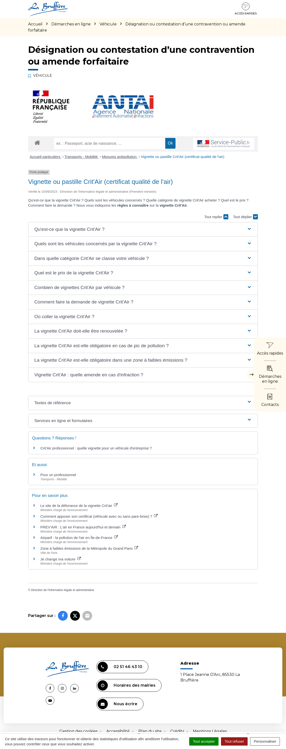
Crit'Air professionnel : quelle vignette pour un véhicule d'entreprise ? (96, 448)
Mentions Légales (210, 731)
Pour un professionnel (58, 475)
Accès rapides (246, 8)
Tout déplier (245, 216)
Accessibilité (118, 731)
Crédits (177, 731)
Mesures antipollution (120, 157)
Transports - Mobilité (82, 157)
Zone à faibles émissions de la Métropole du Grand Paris (89, 548)
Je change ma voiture (60, 559)
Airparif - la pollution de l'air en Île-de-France (79, 538)
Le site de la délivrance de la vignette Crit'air (79, 505)
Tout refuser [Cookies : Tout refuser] (234, 741)
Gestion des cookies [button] (78, 731)
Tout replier (216, 216)
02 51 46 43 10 (120, 667)
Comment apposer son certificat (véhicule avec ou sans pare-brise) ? (99, 516)
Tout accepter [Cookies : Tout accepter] (204, 741)
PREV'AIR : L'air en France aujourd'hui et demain (83, 527)
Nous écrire (117, 704)
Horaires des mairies (126, 685)
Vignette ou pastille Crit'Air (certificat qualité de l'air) (182, 157)
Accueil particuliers (45, 157)
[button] (143, 229)
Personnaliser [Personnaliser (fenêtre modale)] (265, 741)
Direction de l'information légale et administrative (62, 590)
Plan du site (150, 731)
